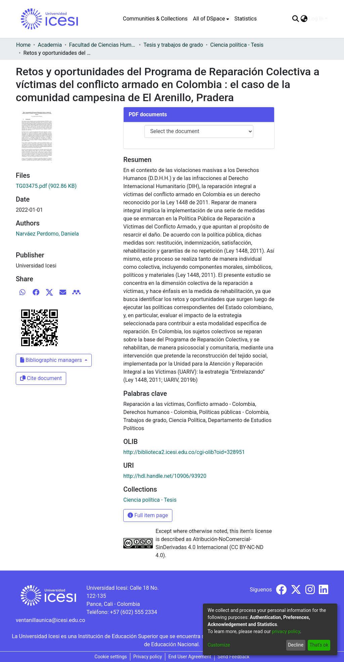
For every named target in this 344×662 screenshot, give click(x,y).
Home (23, 45)
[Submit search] (295, 19)
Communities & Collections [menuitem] (155, 18)
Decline (295, 645)
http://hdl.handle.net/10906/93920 (164, 476)
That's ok (318, 645)
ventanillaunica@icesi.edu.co (50, 620)
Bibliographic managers (51, 360)
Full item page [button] (148, 515)
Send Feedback (234, 656)
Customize (219, 645)
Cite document (41, 378)
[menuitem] (211, 19)
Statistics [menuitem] (245, 18)
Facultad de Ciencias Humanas (102, 45)
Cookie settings (110, 656)
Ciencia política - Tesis (236, 45)
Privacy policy (147, 656)
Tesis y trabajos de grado (173, 45)
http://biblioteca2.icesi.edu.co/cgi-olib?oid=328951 (184, 452)
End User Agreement (189, 656)
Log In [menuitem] (316, 18)
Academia (50, 45)
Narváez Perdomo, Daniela (47, 234)
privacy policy (286, 631)
